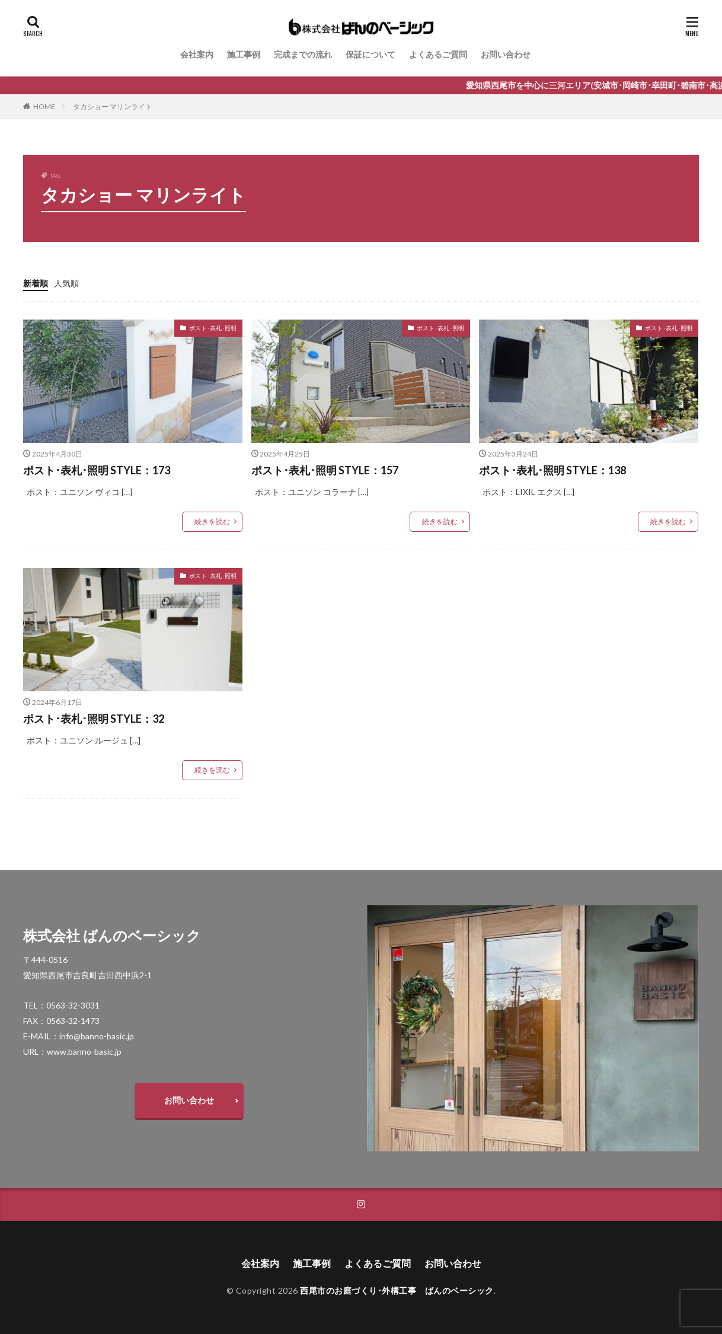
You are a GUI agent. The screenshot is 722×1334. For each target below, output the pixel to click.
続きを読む (212, 521)
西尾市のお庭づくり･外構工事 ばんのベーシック (397, 1290)
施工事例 (243, 54)
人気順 (66, 283)
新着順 (35, 283)
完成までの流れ (303, 54)
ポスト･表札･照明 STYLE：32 (93, 718)
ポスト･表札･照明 (213, 327)
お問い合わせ (506, 54)
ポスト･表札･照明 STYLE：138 (552, 470)
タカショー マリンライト (112, 106)
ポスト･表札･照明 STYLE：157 (324, 470)
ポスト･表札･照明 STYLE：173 (96, 470)
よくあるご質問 (438, 54)
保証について (370, 54)
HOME (44, 106)
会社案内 (196, 54)
